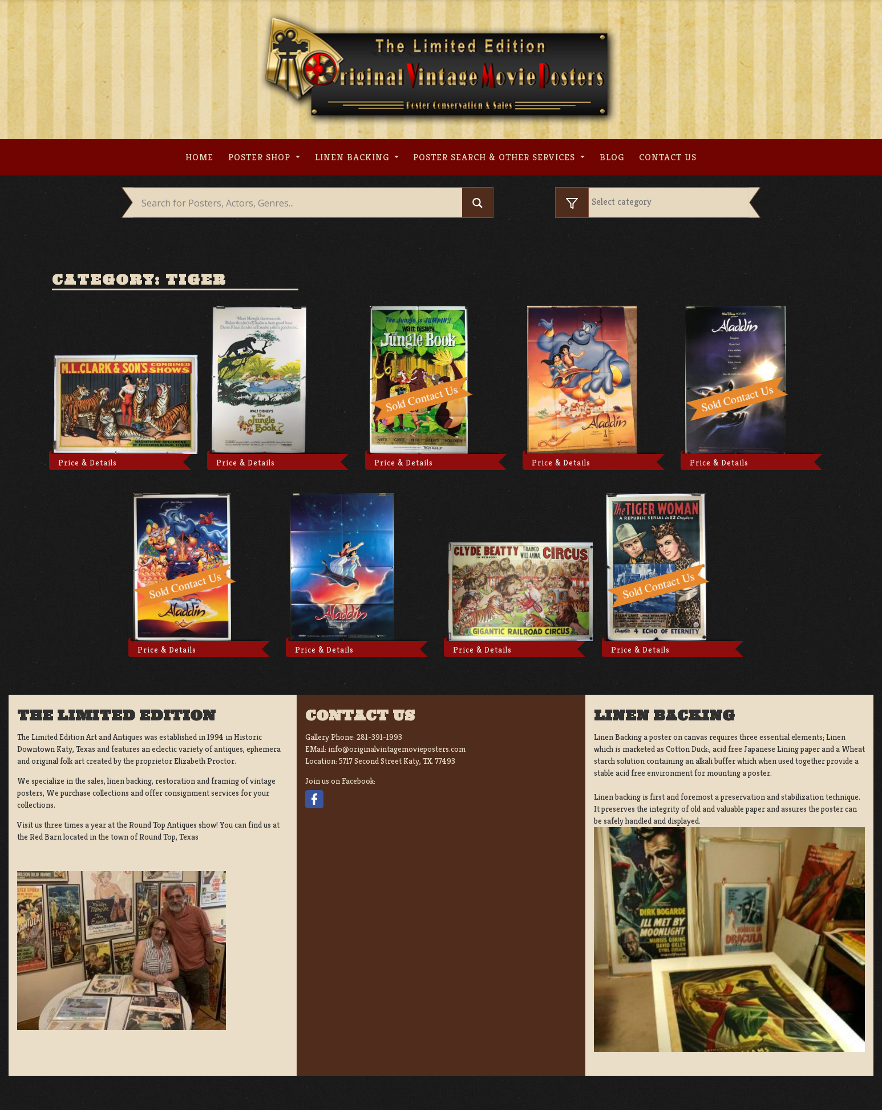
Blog (612, 157)
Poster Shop (260, 157)
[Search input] (300, 203)
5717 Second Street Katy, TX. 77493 (397, 761)
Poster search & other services (495, 157)
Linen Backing (353, 157)
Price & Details (87, 462)
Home (199, 157)
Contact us (668, 157)
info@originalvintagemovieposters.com (397, 749)
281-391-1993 (379, 737)
